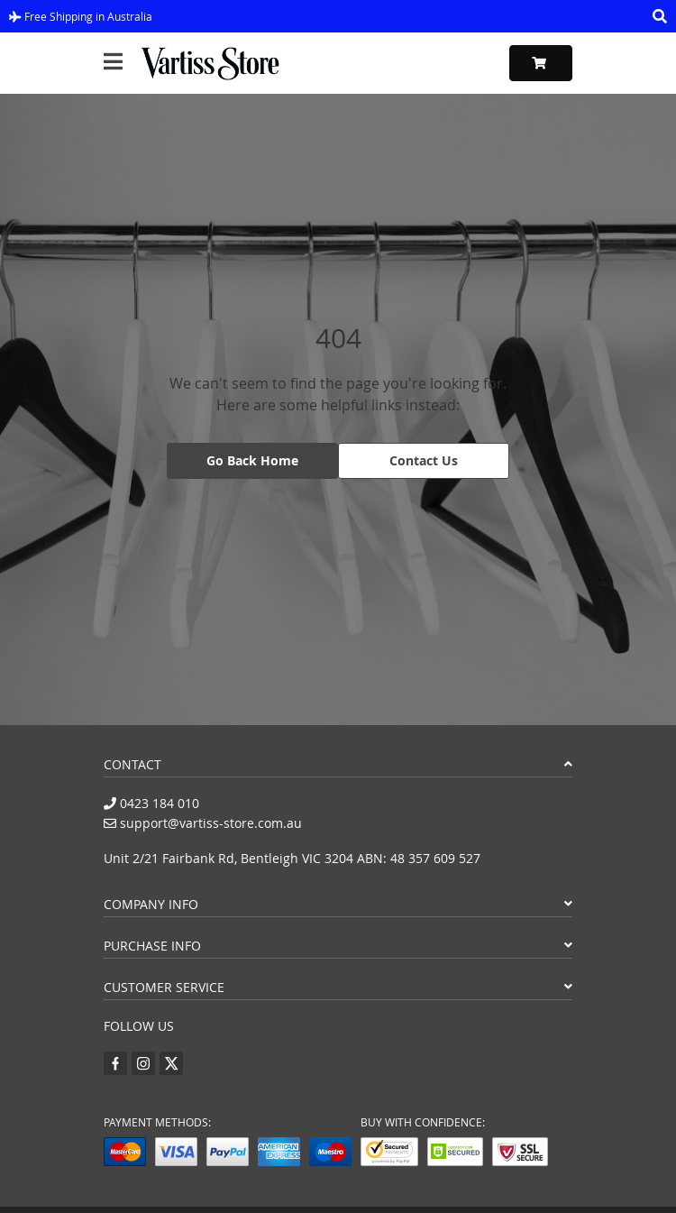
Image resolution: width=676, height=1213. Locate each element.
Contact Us (423, 460)
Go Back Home (252, 460)
